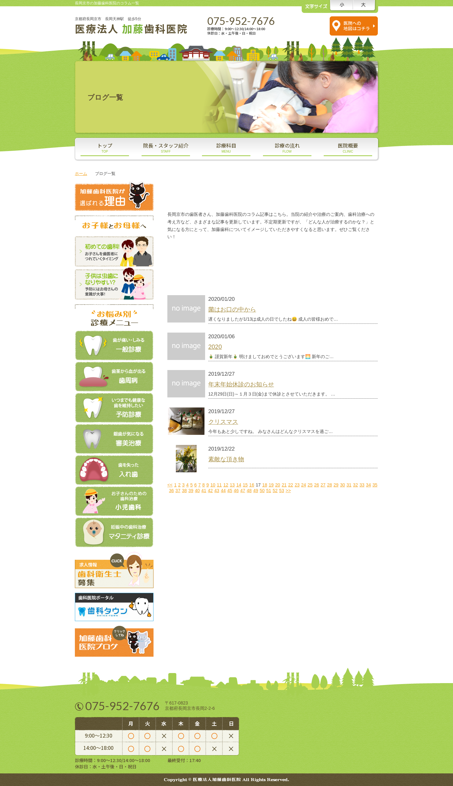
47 (242, 490)
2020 (215, 346)
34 (368, 484)
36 (171, 490)
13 (232, 484)
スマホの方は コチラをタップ (307, 25)
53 (281, 490)
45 (229, 490)
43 (216, 490)
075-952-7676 (241, 20)
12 (225, 484)
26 (316, 484)
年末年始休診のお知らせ (241, 384)
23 (297, 484)
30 (342, 484)
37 (178, 490)
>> (288, 490)
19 (271, 484)
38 (184, 490)
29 (335, 484)
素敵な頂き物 (226, 459)
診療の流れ (287, 148)
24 (303, 484)
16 (251, 484)
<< (169, 484)
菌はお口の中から (232, 309)
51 (268, 490)
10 (212, 484)
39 (190, 490)
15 (245, 484)
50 (262, 490)
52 (275, 490)
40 (197, 490)
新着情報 (219, 273)
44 (223, 490)
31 (349, 484)
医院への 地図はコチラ (357, 25)
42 (210, 490)
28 (329, 484)
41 (203, 490)
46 (236, 490)
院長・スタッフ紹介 (166, 148)
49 (255, 490)
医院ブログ (326, 255)
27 (323, 484)
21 (284, 484)
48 (249, 490)
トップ (104, 148)
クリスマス (223, 421)
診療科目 (226, 148)
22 (290, 484)
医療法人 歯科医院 (131, 28)
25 (310, 484)
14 (238, 484)
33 (362, 484)
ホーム (81, 173)
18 (264, 484)
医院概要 (348, 148)
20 (277, 484)
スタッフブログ (219, 255)
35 (375, 484)
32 (355, 484)
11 (219, 484)
